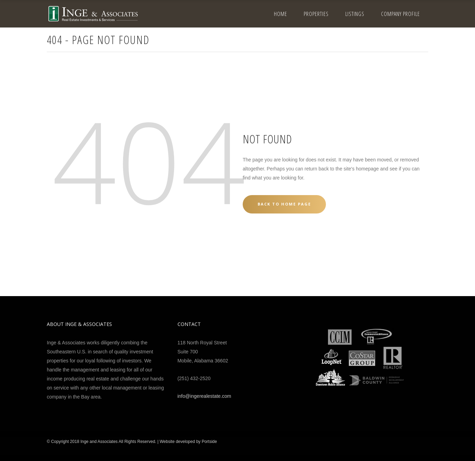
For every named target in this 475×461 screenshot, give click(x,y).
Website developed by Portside (188, 441)
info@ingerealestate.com (204, 396)
